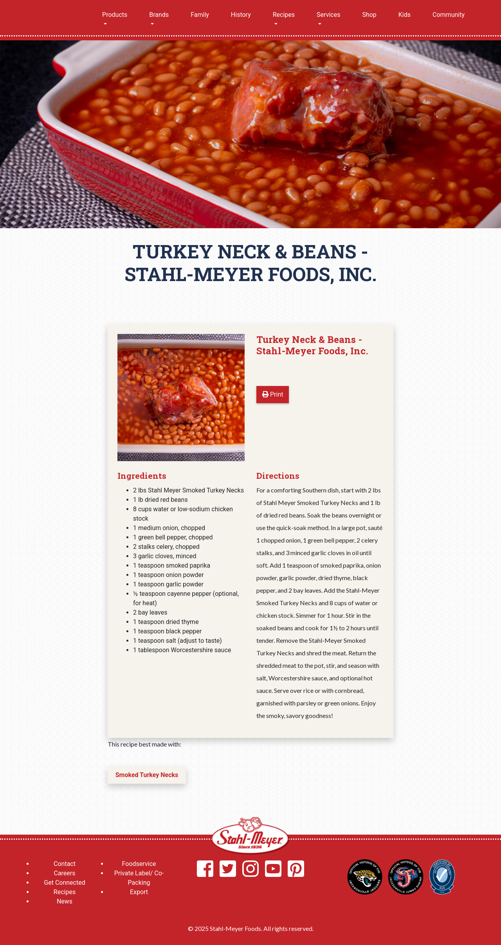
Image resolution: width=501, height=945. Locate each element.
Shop (369, 14)
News (64, 901)
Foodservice (139, 863)
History (241, 14)
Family (200, 14)
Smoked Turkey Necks (146, 775)
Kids (404, 14)
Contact (65, 863)
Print (272, 394)
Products (114, 14)
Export (139, 892)
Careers (64, 873)
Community (449, 14)
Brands (159, 14)
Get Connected (64, 882)
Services (328, 14)
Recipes (284, 14)
